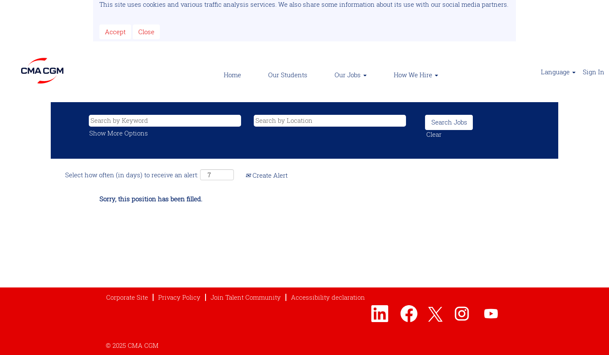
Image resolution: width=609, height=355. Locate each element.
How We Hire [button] (416, 74)
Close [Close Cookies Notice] (146, 31)
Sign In (593, 72)
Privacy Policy (179, 297)
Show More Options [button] (118, 133)
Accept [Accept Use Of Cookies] (115, 31)
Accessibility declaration (328, 297)
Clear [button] (434, 134)
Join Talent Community (246, 297)
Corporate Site (127, 297)
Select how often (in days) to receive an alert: (131, 175)
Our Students (287, 74)
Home (232, 74)
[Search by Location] (330, 120)
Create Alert (266, 175)
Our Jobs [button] (351, 74)
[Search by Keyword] (165, 120)
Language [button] (558, 72)
